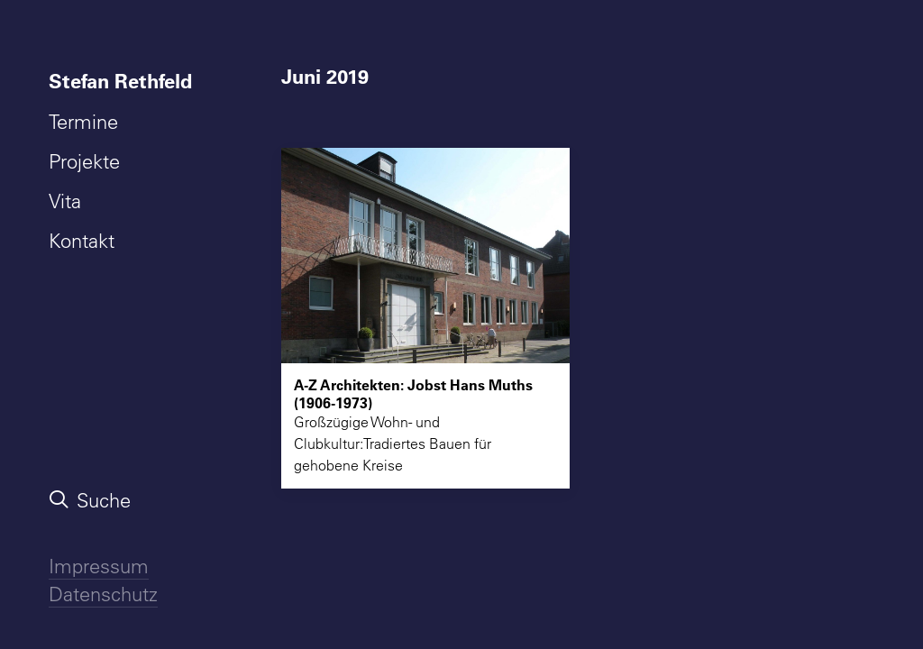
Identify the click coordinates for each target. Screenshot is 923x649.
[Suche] (124, 500)
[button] (425, 255)
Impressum (99, 566)
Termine (83, 121)
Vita (65, 201)
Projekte (84, 161)
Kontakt (81, 240)
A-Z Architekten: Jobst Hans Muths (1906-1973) (413, 393)
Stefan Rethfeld (120, 81)
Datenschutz (103, 594)
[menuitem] (124, 81)
